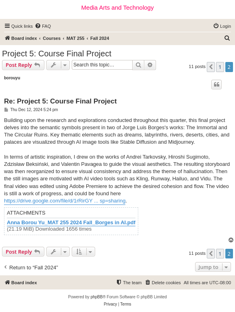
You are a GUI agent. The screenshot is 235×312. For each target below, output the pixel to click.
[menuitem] (43, 26)
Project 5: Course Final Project (56, 53)
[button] (211, 67)
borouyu (12, 78)
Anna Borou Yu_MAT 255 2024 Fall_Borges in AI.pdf (71, 222)
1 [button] (219, 66)
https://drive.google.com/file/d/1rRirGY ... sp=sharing (64, 201)
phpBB (97, 297)
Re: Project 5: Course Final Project (60, 101)
